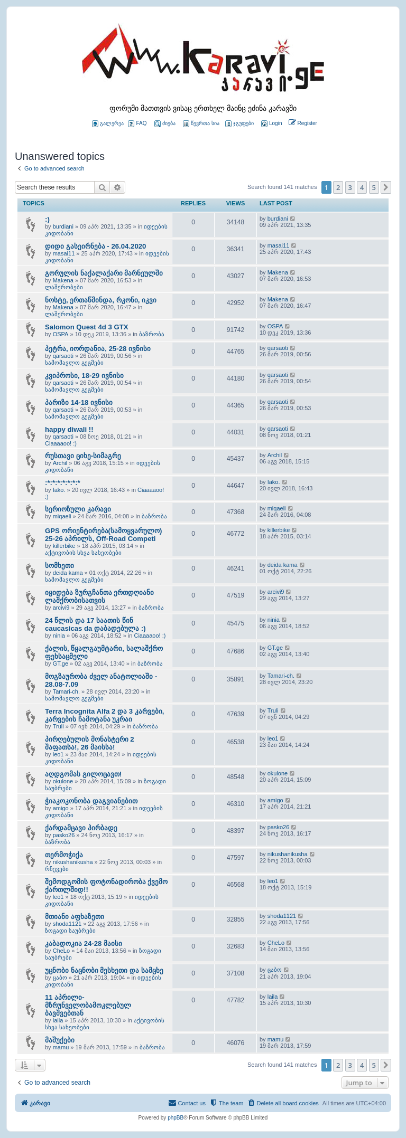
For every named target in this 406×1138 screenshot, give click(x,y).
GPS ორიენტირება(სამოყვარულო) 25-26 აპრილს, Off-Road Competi (103, 535)
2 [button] (338, 187)
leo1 (58, 754)
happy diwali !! (69, 429)
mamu (61, 1047)
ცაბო (60, 977)
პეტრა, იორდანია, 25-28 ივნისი (98, 349)
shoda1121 (67, 924)
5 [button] (374, 187)
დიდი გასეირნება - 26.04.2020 (95, 246)
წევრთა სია (201, 123)
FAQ (137, 123)
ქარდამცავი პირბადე (81, 828)
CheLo (61, 950)
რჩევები (57, 869)
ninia (59, 635)
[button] (386, 187)
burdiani (63, 226)
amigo (61, 808)
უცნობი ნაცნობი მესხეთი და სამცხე (104, 970)
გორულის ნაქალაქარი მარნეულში (104, 273)
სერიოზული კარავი (78, 509)
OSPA (61, 334)
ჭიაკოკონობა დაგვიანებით (91, 801)
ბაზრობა (151, 334)
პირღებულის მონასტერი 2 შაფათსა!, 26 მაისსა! (89, 743)
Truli (58, 726)
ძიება (165, 123)
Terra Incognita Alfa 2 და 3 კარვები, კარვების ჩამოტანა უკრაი (104, 715)
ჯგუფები (239, 123)
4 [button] (362, 187)
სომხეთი (59, 566)
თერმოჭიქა (64, 855)
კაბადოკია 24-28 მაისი (83, 943)
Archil (60, 463)
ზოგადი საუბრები (70, 930)
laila (58, 1020)
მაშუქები (60, 1040)
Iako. (59, 490)
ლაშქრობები (64, 287)
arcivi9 (61, 607)
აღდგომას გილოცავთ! (83, 774)
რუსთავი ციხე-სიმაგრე (83, 456)
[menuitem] (271, 123)
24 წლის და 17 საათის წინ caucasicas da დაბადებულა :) (95, 624)
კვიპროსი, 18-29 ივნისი (84, 376)
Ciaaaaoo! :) (61, 443)
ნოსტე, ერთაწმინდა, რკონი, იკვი (100, 300)
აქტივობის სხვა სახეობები (83, 552)
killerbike (64, 546)
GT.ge (60, 663)
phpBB (175, 1118)
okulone (63, 781)
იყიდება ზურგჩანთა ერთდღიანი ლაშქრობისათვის (99, 596)
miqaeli (62, 516)
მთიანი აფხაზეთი (74, 917)
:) (47, 219)
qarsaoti (63, 356)
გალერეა (108, 123)
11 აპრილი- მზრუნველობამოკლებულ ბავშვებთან (88, 1005)
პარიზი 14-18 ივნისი (79, 402)
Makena (63, 280)
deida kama (68, 573)
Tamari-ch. (66, 691)
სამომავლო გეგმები (74, 362)
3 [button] (350, 187)
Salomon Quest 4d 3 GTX (86, 327)
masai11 (64, 253)
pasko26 (64, 835)
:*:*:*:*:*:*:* (62, 483)
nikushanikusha (73, 862)
